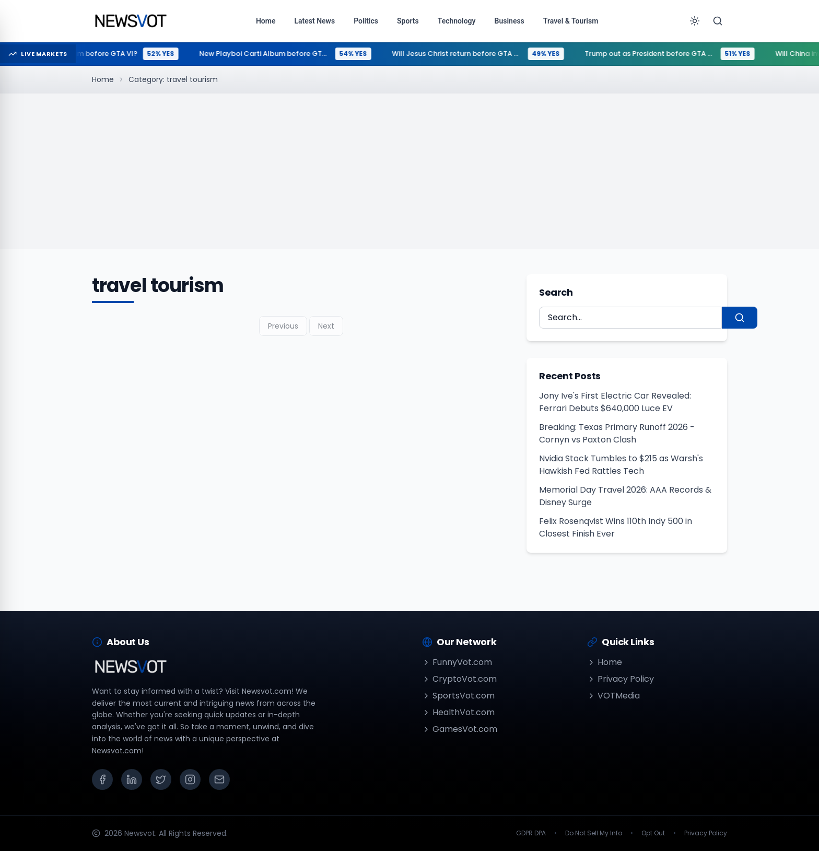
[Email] (219, 779)
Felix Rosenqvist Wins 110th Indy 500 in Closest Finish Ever (615, 527)
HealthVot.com (458, 712)
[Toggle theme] (694, 20)
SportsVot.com (458, 696)
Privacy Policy (620, 679)
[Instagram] (190, 779)
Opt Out (653, 833)
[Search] (717, 20)
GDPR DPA (531, 833)
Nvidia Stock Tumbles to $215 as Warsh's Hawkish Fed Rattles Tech (621, 464)
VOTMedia (613, 696)
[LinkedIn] (131, 779)
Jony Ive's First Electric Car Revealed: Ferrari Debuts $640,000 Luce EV (615, 402)
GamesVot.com (459, 729)
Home (103, 79)
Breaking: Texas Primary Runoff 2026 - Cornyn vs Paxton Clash (617, 433)
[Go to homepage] (130, 20)
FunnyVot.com (457, 662)
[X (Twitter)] (160, 779)
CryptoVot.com (459, 679)
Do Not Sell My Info (593, 833)
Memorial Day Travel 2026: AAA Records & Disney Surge (625, 496)
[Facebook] (102, 779)
